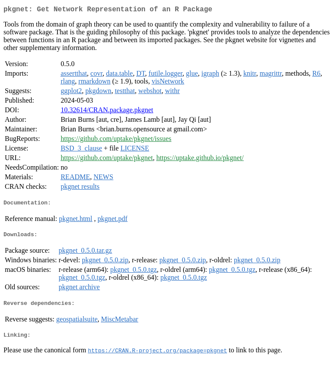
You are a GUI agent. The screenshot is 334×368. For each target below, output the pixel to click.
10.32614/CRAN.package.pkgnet (106, 111)
